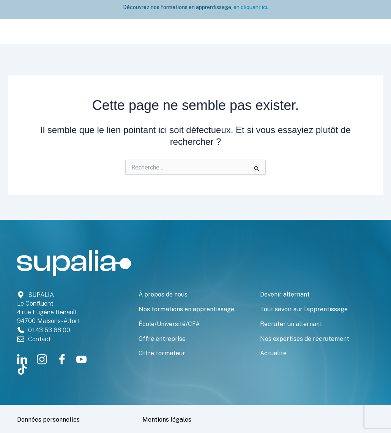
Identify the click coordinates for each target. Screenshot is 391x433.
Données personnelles (57, 419)
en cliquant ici (249, 7)
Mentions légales (172, 419)
